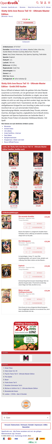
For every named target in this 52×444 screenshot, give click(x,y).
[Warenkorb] (41, 3)
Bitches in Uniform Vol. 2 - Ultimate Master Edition (21, 388)
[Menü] (49, 3)
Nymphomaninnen (10, 137)
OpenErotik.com (6, 431)
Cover (29, 223)
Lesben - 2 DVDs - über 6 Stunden (16, 394)
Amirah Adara (14, 49)
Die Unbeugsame (25, 241)
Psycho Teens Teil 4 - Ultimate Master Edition (19, 374)
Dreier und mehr (19, 140)
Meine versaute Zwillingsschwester (25, 291)
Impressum (38, 425)
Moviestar (22, 7)
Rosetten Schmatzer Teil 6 (13, 385)
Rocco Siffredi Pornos (11, 142)
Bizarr (7, 380)
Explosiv (22, 266)
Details (39, 223)
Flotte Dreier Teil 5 (11, 382)
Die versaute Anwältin (26, 216)
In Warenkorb (28, 22)
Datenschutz (15, 425)
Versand (7, 425)
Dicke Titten (9, 368)
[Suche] (37, 3)
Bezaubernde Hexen (11, 391)
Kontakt (31, 425)
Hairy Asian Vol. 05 (11, 371)
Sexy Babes (8, 135)
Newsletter (26, 427)
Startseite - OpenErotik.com (9, 7)
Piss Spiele (8, 377)
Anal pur (18, 133)
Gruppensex (8, 140)
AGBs (45, 425)
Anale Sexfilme (9, 133)
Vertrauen (24, 425)
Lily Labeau (23, 49)
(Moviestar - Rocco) (7, 16)
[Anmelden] (45, 3)
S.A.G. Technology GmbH (18, 436)
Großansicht (26, 42)
